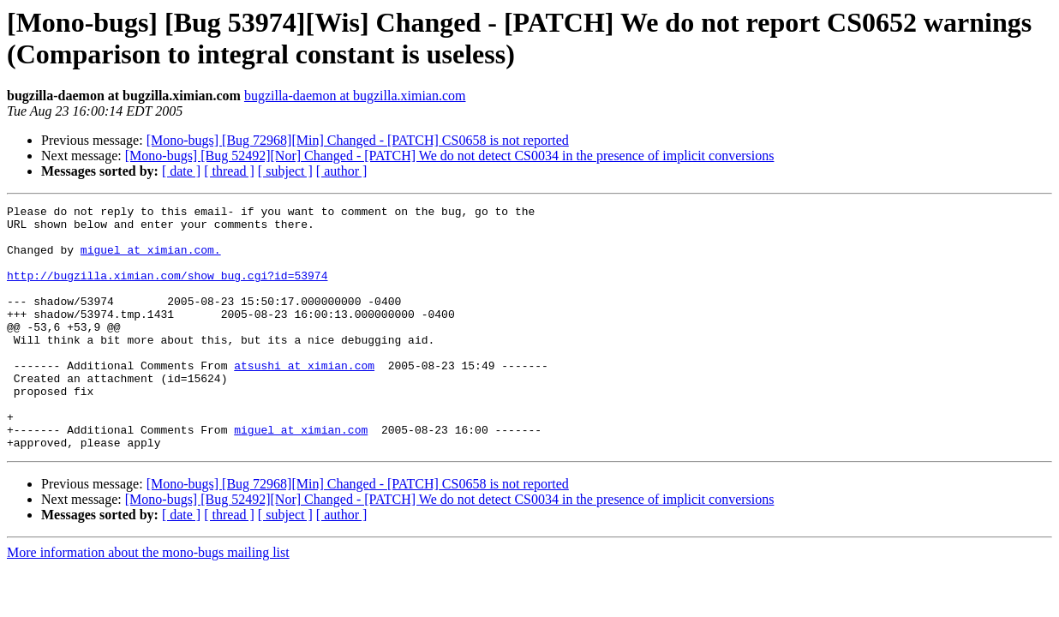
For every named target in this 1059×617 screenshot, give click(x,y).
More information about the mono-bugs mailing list (148, 601)
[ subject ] (285, 171)
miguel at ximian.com (301, 475)
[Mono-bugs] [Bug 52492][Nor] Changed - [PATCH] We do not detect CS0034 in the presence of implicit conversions (450, 155)
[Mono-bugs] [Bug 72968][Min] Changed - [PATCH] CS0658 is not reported (358, 140)
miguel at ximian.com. (151, 259)
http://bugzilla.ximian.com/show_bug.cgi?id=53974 (167, 290)
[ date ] (181, 171)
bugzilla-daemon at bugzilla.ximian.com (355, 95)
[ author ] (342, 171)
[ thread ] (229, 171)
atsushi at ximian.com (304, 398)
